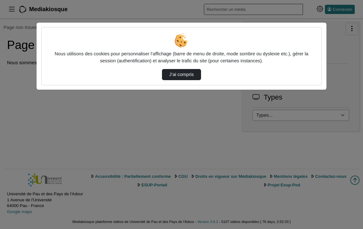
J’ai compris (181, 74)
